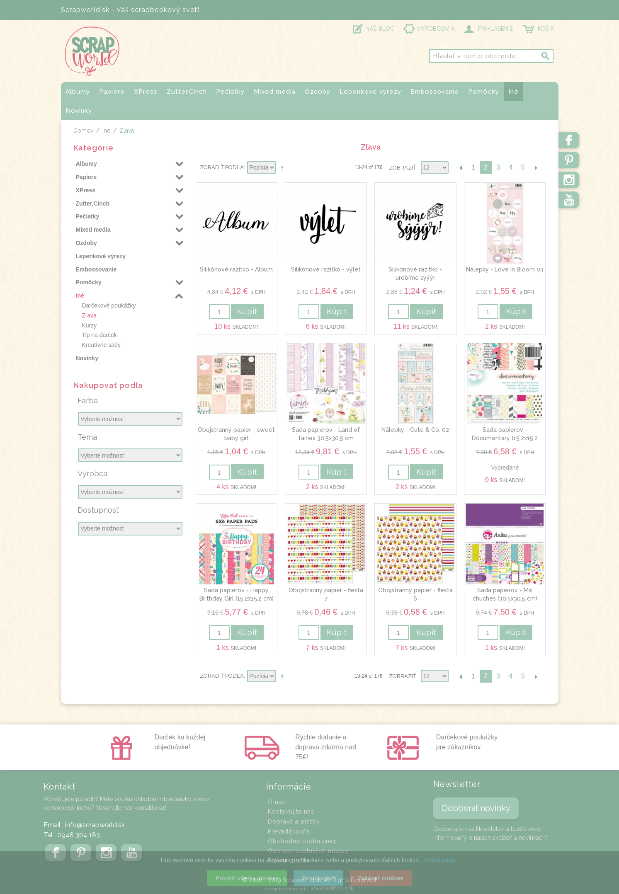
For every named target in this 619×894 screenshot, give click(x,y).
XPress (146, 91)
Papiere (112, 91)
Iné (513, 91)
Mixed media (275, 91)
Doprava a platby (294, 821)
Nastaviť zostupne (283, 168)
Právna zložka (289, 860)
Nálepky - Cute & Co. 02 (415, 429)
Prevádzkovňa (289, 831)
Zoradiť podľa (222, 167)
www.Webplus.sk (332, 888)
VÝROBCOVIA (435, 28)
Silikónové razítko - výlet (326, 269)
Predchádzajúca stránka (461, 167)
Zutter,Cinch (187, 91)
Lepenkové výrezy (370, 91)
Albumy (78, 91)
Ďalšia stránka (535, 167)
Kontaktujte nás (291, 811)
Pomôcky (483, 91)
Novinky (79, 110)
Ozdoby (317, 91)
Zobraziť (402, 168)
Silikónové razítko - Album (236, 269)
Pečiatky (230, 91)
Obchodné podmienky (302, 841)
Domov (83, 130)
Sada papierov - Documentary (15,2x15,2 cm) (505, 437)
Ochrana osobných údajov (308, 851)
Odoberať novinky (476, 808)
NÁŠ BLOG (380, 28)
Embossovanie (434, 91)
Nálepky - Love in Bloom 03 (505, 269)
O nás (276, 802)
